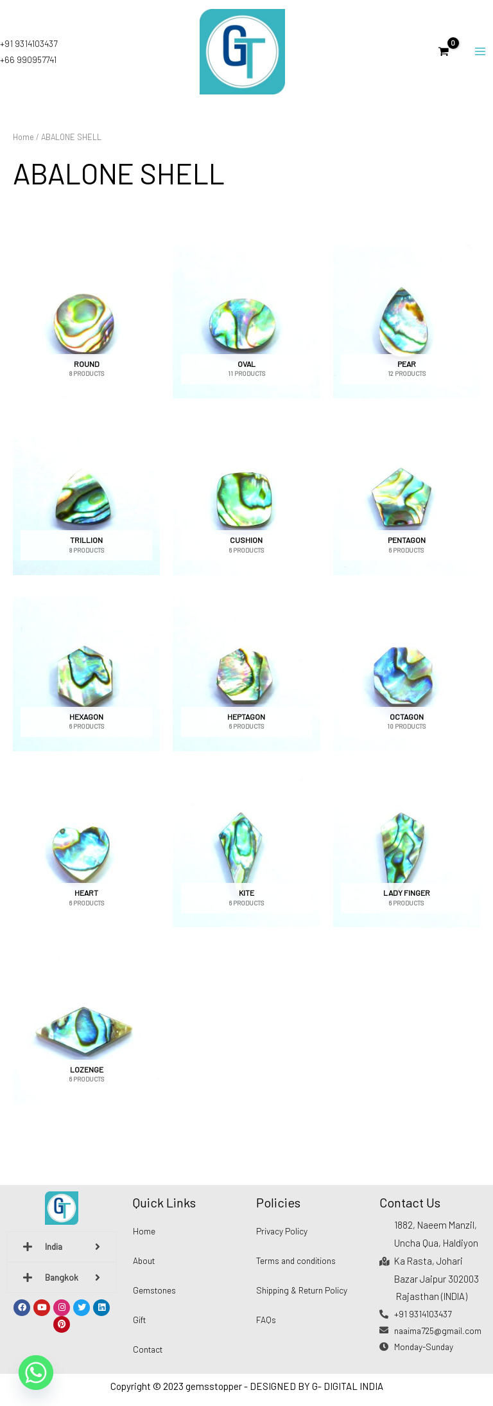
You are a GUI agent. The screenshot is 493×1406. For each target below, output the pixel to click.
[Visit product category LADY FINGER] (406, 861)
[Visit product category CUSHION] (246, 508)
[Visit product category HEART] (86, 861)
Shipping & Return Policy (301, 1290)
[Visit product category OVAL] (246, 332)
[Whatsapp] (36, 1372)
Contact (147, 1349)
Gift (139, 1319)
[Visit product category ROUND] (86, 332)
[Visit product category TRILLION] (86, 508)
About (144, 1260)
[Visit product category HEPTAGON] (246, 684)
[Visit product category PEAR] (406, 332)
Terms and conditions (296, 1260)
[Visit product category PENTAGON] (406, 508)
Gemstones (154, 1290)
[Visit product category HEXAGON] (86, 684)
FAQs (266, 1319)
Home (23, 147)
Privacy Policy (281, 1230)
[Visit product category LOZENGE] (86, 1037)
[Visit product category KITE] (246, 861)
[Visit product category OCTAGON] (406, 684)
